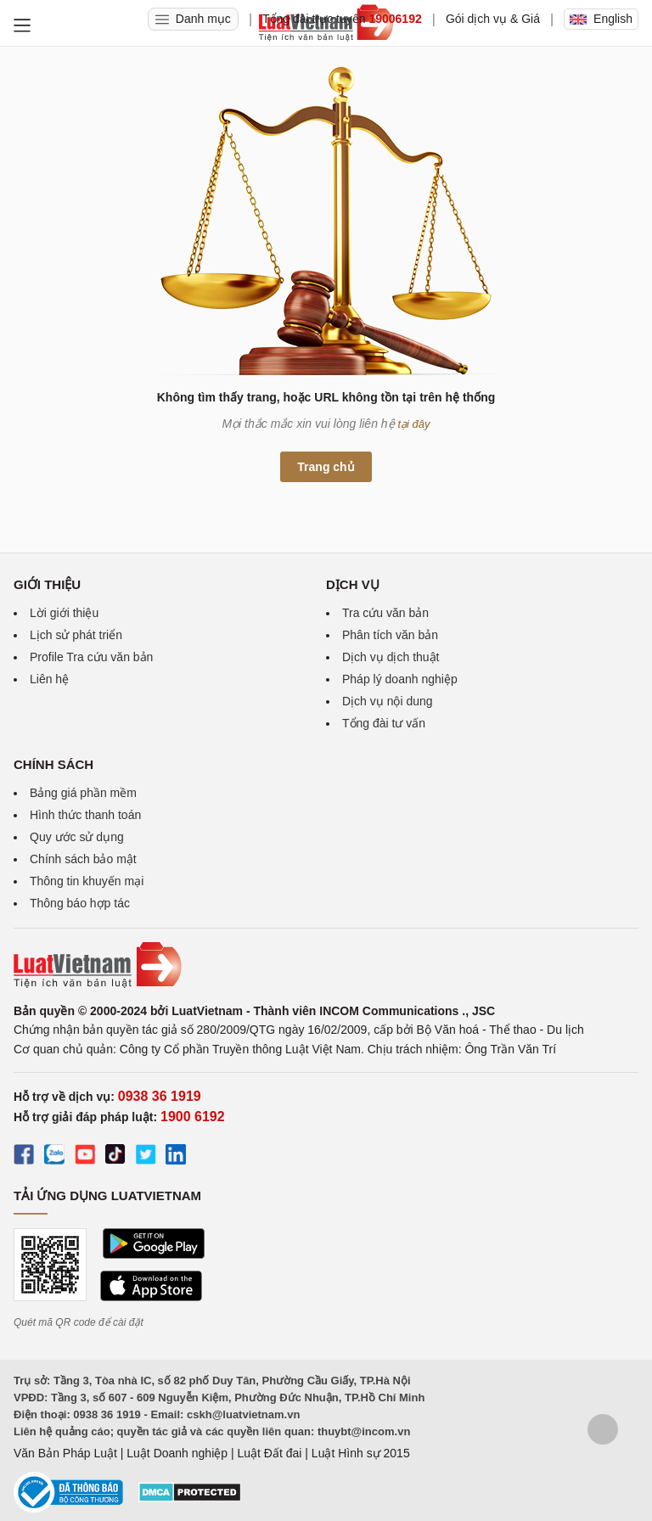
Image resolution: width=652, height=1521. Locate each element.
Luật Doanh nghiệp (177, 1453)
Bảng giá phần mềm (83, 793)
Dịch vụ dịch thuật (391, 657)
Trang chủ (325, 467)
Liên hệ (49, 679)
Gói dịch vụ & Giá (493, 18)
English (601, 18)
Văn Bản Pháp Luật (65, 1453)
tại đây (414, 424)
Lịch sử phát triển (76, 635)
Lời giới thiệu (64, 613)
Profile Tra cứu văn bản (91, 657)
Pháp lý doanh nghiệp (400, 679)
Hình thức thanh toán (85, 815)
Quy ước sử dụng (77, 837)
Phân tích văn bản (390, 635)
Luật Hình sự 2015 (361, 1453)
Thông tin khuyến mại (86, 881)
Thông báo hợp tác (80, 903)
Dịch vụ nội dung (387, 701)
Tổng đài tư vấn (383, 723)
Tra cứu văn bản (385, 613)
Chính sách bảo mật (83, 859)
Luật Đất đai (269, 1453)
